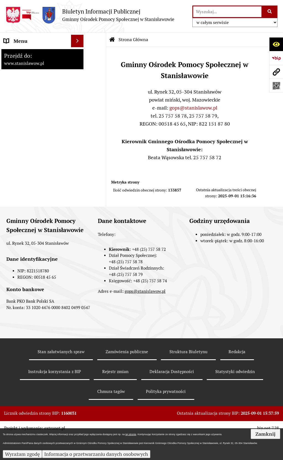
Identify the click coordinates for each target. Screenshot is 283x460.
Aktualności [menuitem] (17, 66)
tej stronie (130, 434)
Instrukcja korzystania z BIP (54, 395)
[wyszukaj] (227, 12)
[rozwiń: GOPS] (78, 78)
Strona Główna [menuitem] (20, 53)
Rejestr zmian (115, 395)
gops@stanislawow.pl (193, 108)
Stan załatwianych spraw (61, 376)
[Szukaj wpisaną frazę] (269, 12)
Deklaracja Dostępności (172, 395)
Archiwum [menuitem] (15, 143)
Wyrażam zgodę (22, 454)
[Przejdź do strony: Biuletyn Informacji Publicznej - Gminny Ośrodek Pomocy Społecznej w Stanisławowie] (90, 15)
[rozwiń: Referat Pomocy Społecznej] (78, 111)
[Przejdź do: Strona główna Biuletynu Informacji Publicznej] (112, 39)
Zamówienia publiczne (127, 376)
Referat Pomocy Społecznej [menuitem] (34, 110)
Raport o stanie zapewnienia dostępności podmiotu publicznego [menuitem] (35, 162)
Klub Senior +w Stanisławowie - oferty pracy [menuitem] (37, 186)
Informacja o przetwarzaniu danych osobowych (96, 454)
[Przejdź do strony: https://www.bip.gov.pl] (276, 58)
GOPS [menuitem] (10, 78)
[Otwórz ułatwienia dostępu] (276, 44)
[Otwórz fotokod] (276, 85)
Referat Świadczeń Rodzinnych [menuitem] (24, 94)
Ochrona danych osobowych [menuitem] (35, 202)
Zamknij (265, 434)
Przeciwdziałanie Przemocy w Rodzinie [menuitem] (36, 127)
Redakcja (237, 376)
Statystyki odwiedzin (235, 395)
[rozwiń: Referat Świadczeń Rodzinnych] (78, 91)
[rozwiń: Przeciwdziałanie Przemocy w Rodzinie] (78, 123)
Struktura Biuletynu (188, 376)
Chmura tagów (111, 415)
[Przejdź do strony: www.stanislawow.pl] (276, 72)
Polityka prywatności (166, 415)
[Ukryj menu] (77, 41)
